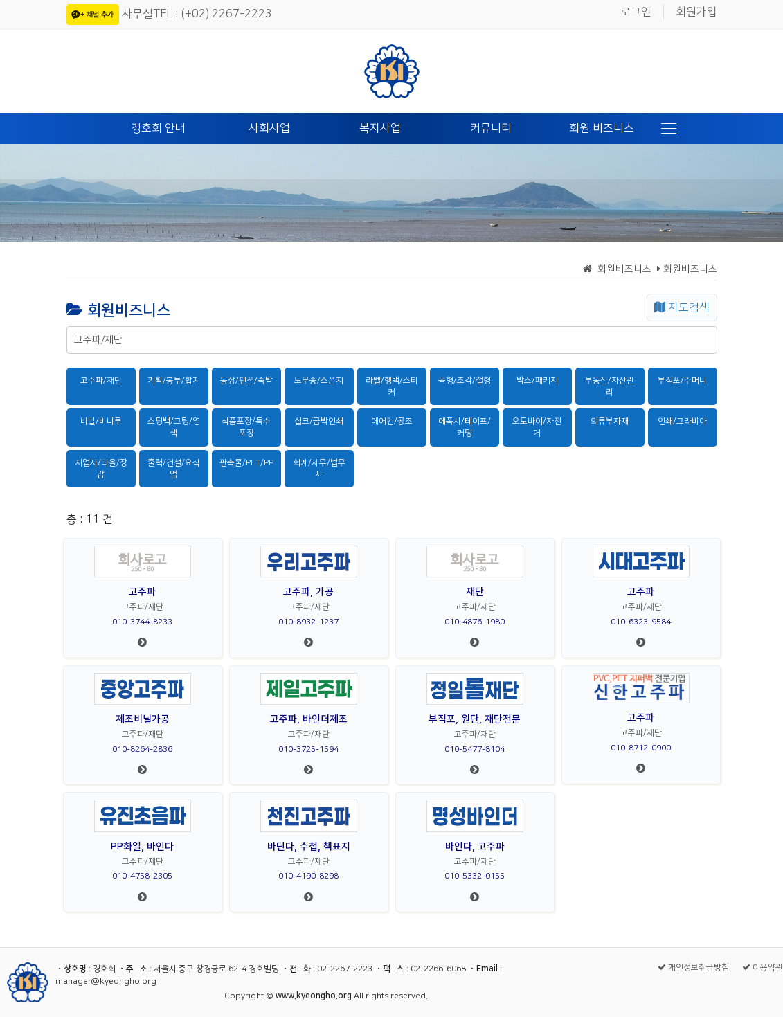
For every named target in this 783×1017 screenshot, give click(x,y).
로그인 (635, 12)
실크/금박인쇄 (318, 421)
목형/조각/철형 (464, 380)
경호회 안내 (158, 128)
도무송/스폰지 (318, 380)
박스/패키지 (537, 380)
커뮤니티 (491, 128)
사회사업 (269, 128)
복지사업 (380, 128)
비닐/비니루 (101, 421)
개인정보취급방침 (693, 967)
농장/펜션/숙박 (246, 380)
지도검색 (682, 307)
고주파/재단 (101, 380)
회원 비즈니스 (601, 128)
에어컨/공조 (392, 421)
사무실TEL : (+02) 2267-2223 (197, 14)
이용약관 (762, 967)
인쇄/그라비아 (682, 421)
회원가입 (696, 12)
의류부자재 (610, 421)
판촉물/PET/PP (246, 462)
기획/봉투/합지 (173, 380)
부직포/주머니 (682, 380)
